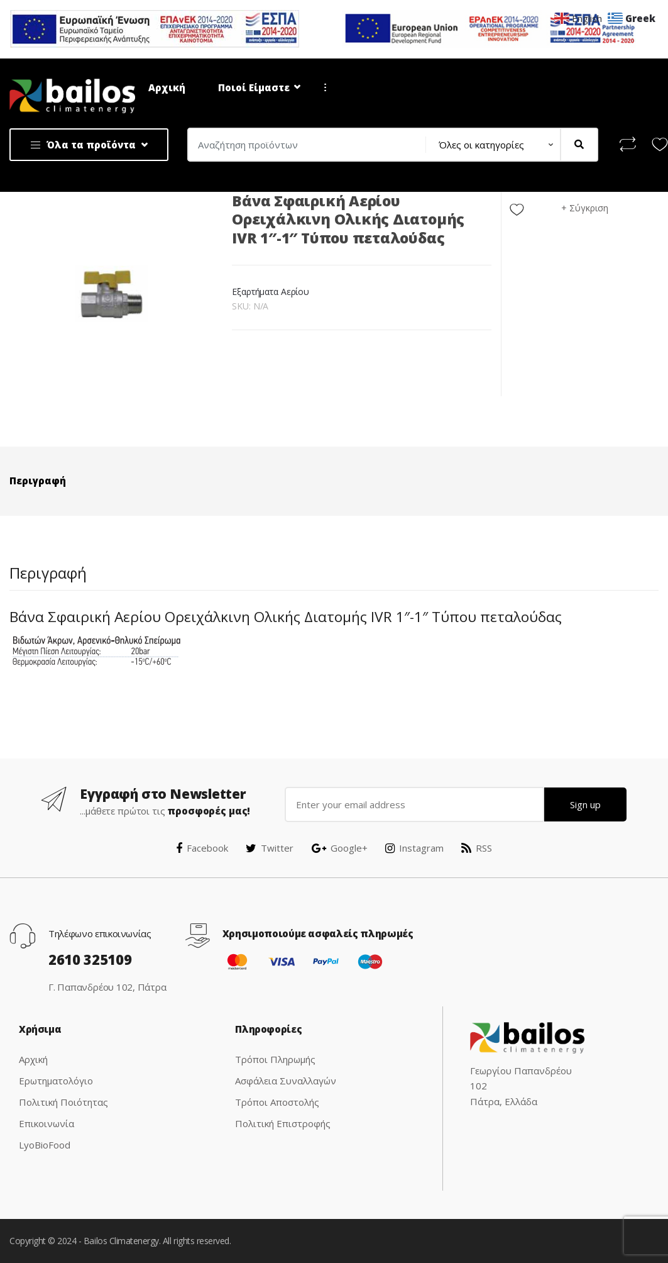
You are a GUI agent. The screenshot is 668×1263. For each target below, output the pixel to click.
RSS (476, 848)
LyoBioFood (44, 1144)
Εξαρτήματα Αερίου (270, 292)
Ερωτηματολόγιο (56, 1080)
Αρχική (166, 87)
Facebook (202, 848)
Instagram (414, 848)
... (321, 87)
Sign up (585, 804)
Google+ (340, 848)
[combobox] (302, 145)
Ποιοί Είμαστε (254, 87)
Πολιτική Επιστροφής (283, 1123)
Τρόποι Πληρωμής (275, 1059)
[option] (111, 294)
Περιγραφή (37, 480)
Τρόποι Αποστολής (277, 1102)
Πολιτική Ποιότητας (63, 1102)
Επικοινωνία (46, 1123)
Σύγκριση (588, 208)
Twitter (269, 848)
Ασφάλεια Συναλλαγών (285, 1080)
